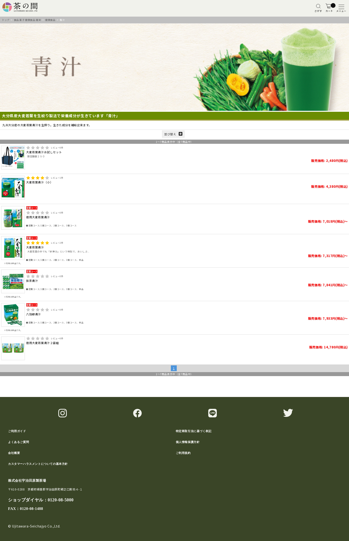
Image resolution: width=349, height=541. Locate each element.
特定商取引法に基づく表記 (194, 431)
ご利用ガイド (17, 431)
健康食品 (50, 20)
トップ (5, 20)
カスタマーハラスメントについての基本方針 (38, 464)
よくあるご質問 (18, 442)
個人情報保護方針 (188, 442)
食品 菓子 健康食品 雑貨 (27, 20)
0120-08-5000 (60, 500)
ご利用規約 (183, 453)
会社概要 (14, 453)
